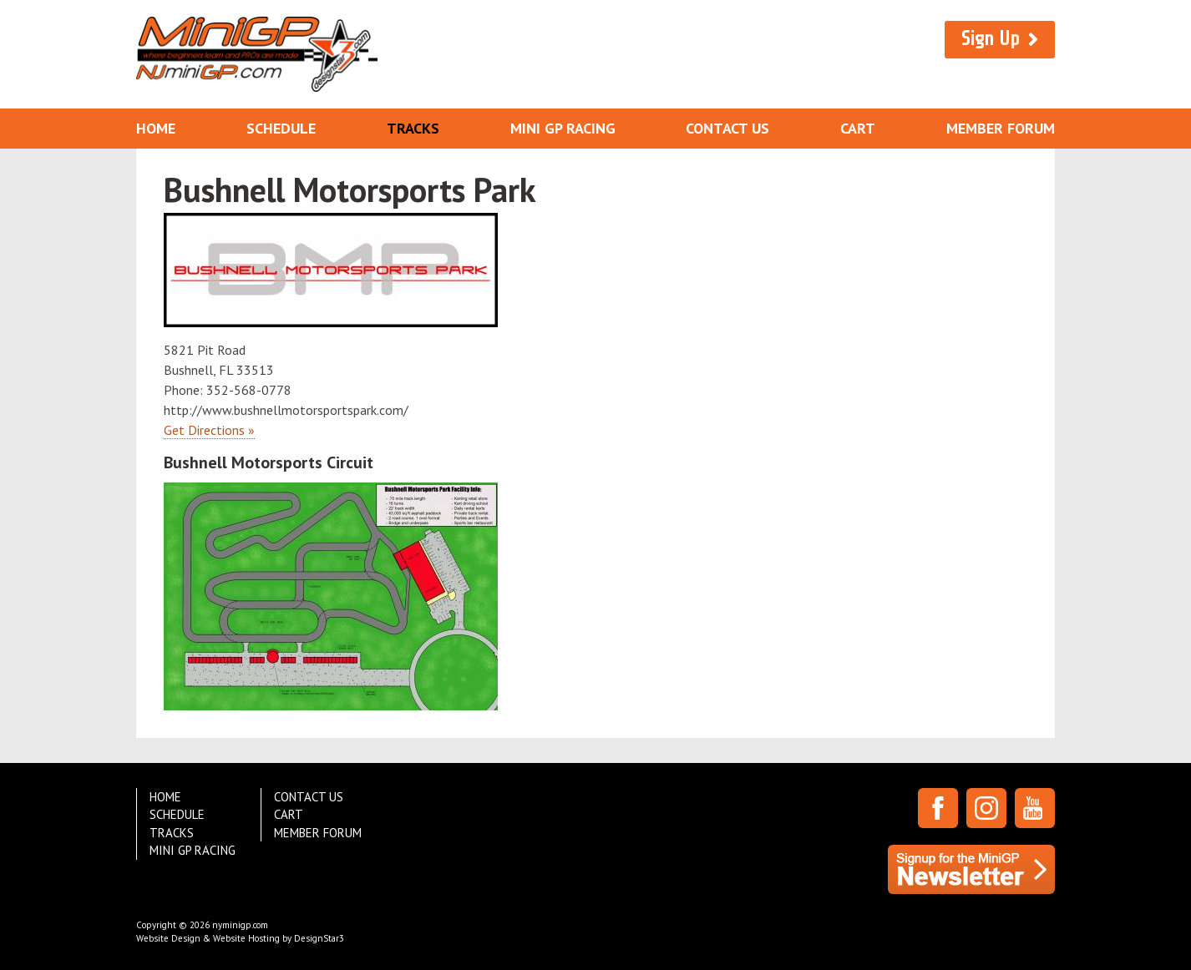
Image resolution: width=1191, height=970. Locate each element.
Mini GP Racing (563, 128)
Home (155, 128)
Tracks (413, 128)
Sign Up (990, 39)
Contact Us (727, 128)
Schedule (281, 128)
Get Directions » (209, 430)
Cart (857, 128)
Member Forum (1000, 128)
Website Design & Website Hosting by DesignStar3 (240, 938)
